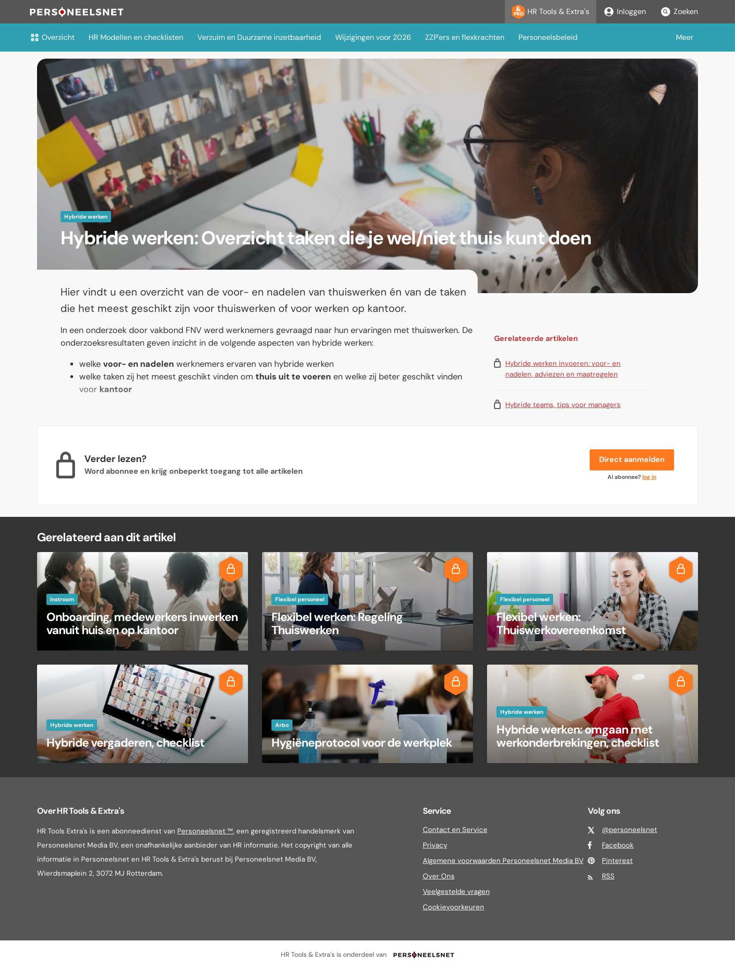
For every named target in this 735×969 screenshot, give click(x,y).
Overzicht (52, 37)
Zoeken (679, 11)
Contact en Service (455, 829)
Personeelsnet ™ (205, 831)
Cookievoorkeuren (453, 907)
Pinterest (617, 860)
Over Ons (439, 876)
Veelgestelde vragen (456, 891)
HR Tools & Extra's (550, 11)
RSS (608, 876)
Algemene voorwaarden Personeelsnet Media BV (503, 860)
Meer (684, 37)
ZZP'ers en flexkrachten (464, 37)
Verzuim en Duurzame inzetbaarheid (259, 37)
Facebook (618, 845)
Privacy (435, 845)
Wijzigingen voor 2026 (373, 37)
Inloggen (624, 11)
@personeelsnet (629, 829)
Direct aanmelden (632, 459)
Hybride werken (85, 216)
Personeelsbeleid (548, 37)
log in (649, 477)
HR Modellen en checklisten (136, 37)
